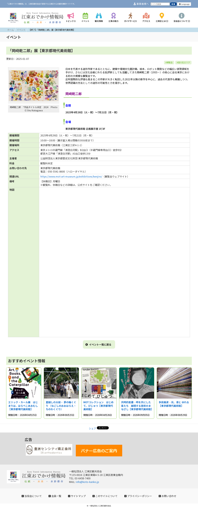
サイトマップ (77, 496)
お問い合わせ (167, 496)
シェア (92, 428)
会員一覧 (55, 496)
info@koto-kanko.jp (87, 482)
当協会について (32, 496)
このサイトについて (105, 496)
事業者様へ (141, 4)
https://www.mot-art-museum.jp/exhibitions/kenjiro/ (71, 176)
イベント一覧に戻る (98, 344)
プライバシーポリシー (138, 496)
